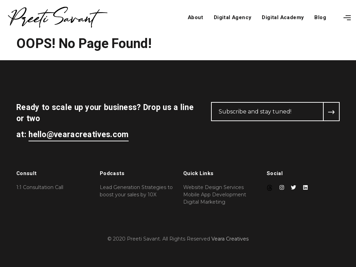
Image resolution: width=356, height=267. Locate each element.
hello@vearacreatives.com (79, 135)
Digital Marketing (204, 202)
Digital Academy (283, 17)
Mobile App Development (214, 194)
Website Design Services (213, 187)
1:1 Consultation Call (39, 187)
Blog (320, 17)
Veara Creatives (230, 239)
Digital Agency (233, 17)
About (195, 17)
